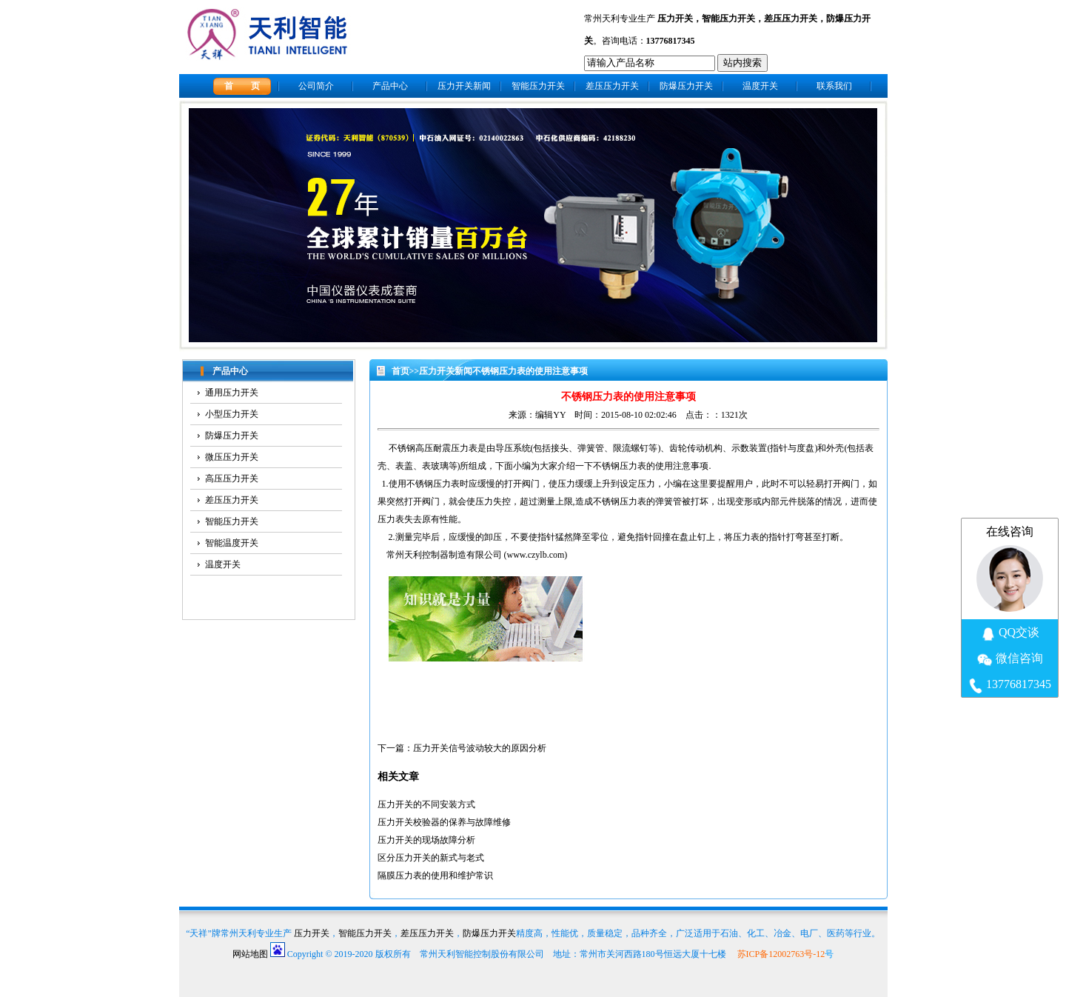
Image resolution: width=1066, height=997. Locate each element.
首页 (400, 371)
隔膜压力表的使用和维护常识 (435, 875)
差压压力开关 (790, 18)
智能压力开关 (728, 18)
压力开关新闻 (464, 86)
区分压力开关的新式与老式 (431, 858)
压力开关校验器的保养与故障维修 (444, 822)
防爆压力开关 (686, 86)
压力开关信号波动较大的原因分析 (479, 748)
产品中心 (390, 86)
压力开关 (675, 18)
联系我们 (834, 86)
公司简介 (316, 86)
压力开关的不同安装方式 (426, 804)
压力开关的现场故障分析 (426, 840)
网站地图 (250, 954)
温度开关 (760, 86)
